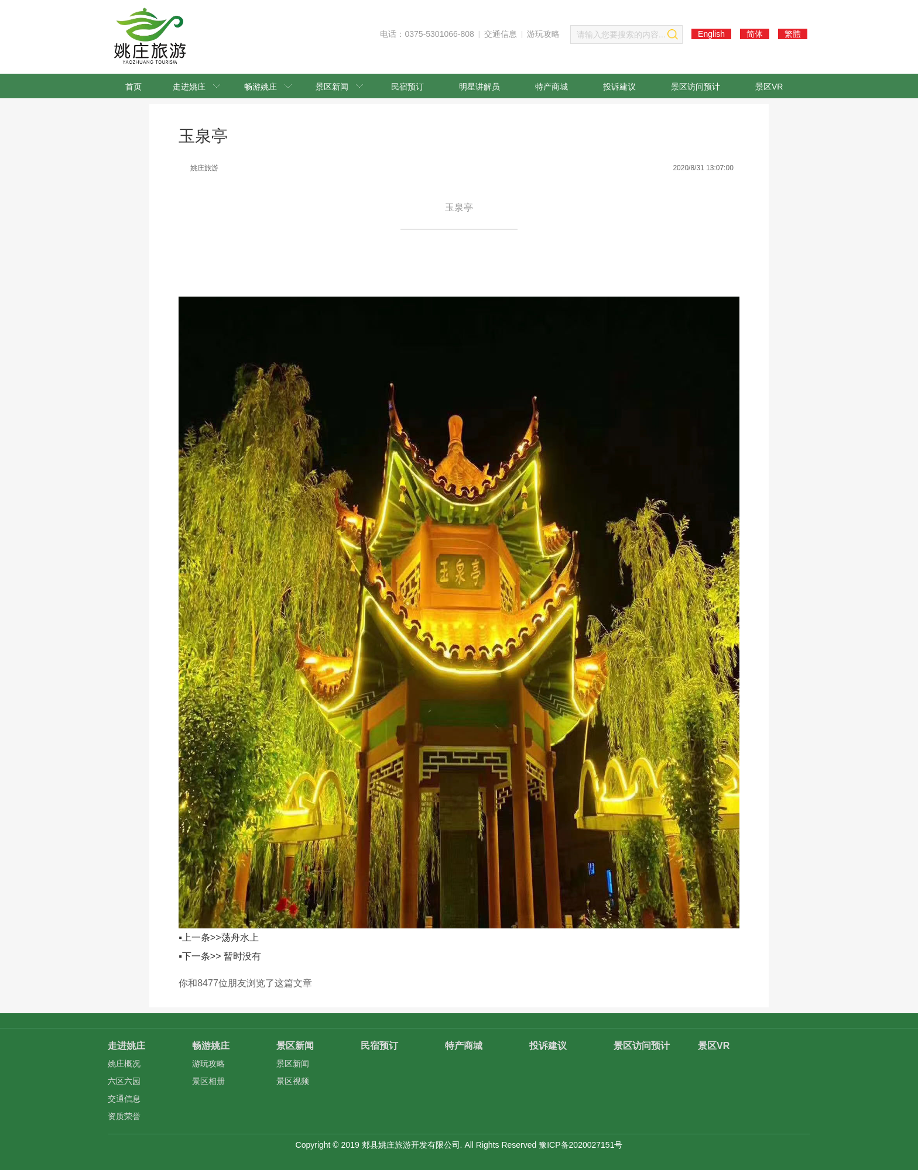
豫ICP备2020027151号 (580, 1145)
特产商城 (551, 86)
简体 (754, 34)
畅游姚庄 (268, 86)
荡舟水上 (240, 937)
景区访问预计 (695, 86)
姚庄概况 (124, 1063)
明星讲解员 (479, 86)
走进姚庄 (196, 86)
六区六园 (124, 1081)
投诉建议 (619, 86)
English (711, 34)
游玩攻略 (543, 34)
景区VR (769, 86)
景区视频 (292, 1081)
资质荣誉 (124, 1116)
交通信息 (500, 34)
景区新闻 (339, 86)
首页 (133, 86)
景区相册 (208, 1081)
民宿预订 (407, 86)
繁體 (793, 34)
